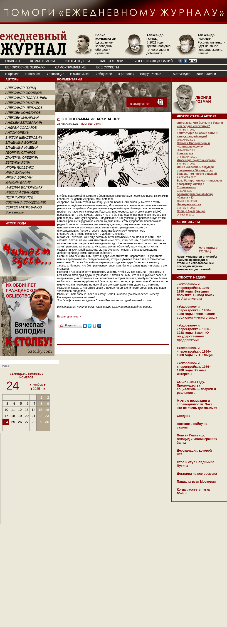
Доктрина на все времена (197, 473)
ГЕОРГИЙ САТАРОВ (20, 152)
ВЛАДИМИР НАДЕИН (21, 147)
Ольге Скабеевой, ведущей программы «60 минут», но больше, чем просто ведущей (197, 170)
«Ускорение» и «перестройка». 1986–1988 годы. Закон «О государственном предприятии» (194, 333)
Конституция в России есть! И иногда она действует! (197, 134)
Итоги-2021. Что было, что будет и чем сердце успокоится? (200, 124)
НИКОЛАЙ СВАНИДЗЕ (22, 192)
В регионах (126, 74)
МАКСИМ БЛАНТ (18, 182)
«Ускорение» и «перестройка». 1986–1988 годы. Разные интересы (194, 368)
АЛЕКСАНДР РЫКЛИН (22, 102)
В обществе (103, 74)
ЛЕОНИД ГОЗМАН (92, 123)
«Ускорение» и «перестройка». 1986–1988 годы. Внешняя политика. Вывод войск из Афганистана (195, 291)
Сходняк (183, 416)
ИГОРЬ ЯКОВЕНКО (19, 167)
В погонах (32, 74)
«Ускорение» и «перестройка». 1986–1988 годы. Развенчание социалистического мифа (197, 312)
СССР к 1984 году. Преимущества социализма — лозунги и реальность (196, 387)
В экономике (79, 74)
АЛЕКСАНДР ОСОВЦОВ (23, 92)
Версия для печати (69, 316)
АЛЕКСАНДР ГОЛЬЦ (20, 88)
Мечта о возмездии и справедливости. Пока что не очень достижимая (197, 404)
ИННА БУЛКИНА (17, 172)
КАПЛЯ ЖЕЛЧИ (111, 61)
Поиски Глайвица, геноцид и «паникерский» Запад (197, 438)
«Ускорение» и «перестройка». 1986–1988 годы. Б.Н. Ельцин (195, 351)
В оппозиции (55, 74)
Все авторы (14, 212)
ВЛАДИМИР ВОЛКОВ (21, 142)
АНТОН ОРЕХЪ (17, 132)
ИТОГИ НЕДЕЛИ (77, 61)
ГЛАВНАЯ (12, 61)
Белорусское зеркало (25, 67)
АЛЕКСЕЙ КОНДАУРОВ (23, 112)
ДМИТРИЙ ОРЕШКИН (21, 157)
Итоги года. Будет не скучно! (196, 160)
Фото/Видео (181, 74)
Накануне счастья (189, 204)
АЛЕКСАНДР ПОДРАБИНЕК (26, 97)
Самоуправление (70, 67)
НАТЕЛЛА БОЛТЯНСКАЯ (23, 187)
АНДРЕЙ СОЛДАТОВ (21, 127)
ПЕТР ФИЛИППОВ (19, 197)
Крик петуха (185, 153)
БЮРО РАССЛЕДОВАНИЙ (153, 61)
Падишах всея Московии (196, 481)
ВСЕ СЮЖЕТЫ (107, 67)
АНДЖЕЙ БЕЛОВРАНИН (23, 122)
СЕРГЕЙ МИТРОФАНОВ (23, 207)
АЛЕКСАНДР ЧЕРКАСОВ (24, 107)
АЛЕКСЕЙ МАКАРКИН (22, 117)
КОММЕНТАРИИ (42, 61)
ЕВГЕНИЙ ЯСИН (17, 162)
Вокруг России (150, 74)
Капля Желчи (206, 74)
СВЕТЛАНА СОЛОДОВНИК (25, 202)
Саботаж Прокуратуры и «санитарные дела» (193, 145)
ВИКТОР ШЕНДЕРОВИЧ (23, 137)
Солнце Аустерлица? (191, 211)
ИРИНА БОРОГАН (18, 177)
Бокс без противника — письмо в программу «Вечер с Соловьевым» (199, 184)
